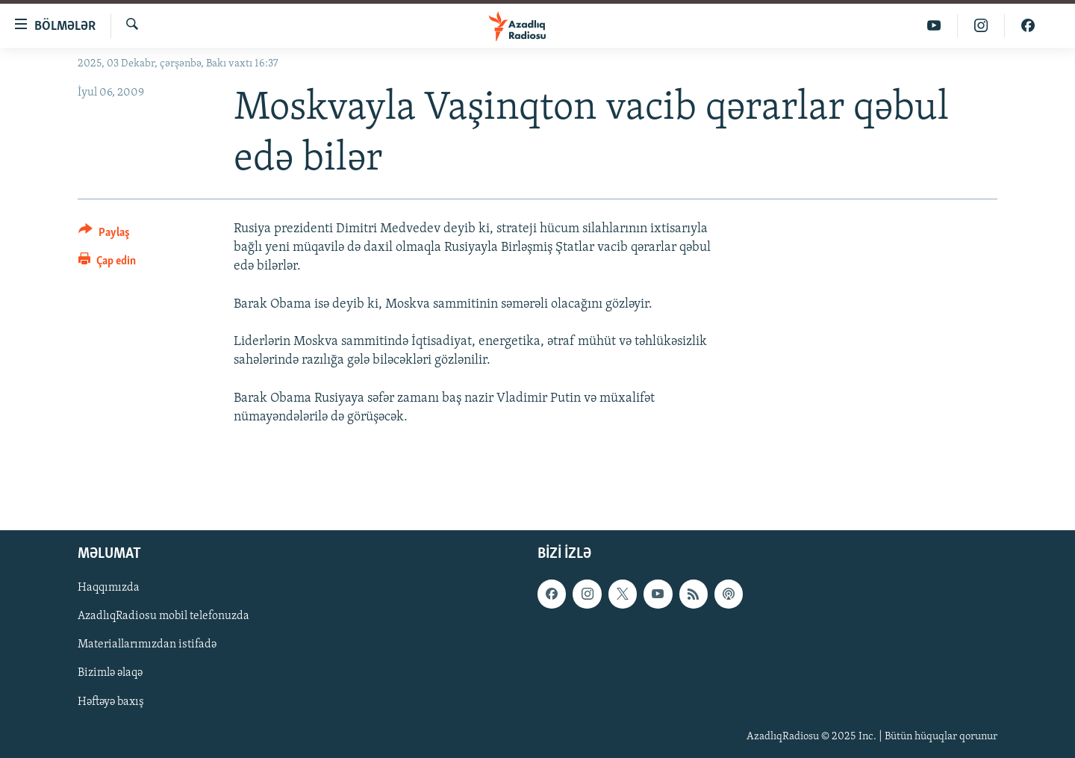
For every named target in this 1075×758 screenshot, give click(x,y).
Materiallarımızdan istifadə (147, 644)
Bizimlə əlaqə (110, 673)
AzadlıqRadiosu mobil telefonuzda (163, 616)
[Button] (104, 235)
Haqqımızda (109, 588)
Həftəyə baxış (111, 701)
